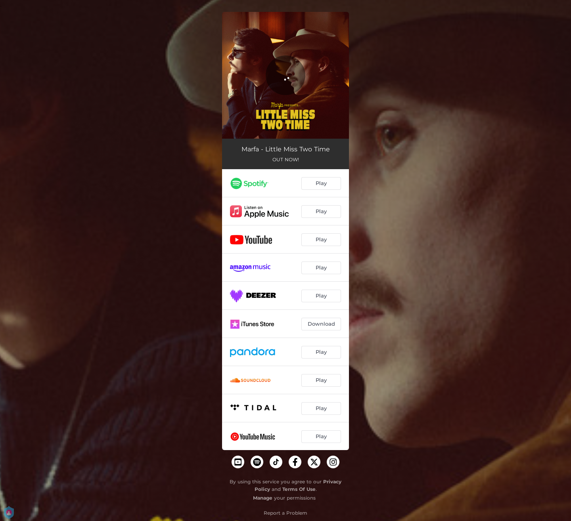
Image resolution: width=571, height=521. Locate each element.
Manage (262, 498)
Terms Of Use (299, 489)
